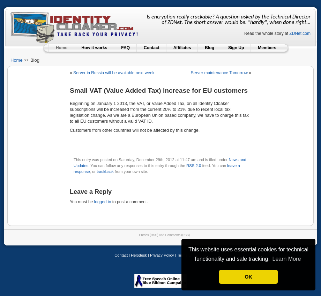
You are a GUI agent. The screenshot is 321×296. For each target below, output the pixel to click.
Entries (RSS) (148, 235)
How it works (94, 47)
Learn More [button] (286, 259)
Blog (209, 47)
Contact (151, 47)
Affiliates (182, 47)
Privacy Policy (162, 255)
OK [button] (248, 277)
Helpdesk (139, 255)
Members (267, 47)
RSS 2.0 (193, 166)
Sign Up (236, 47)
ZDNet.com (300, 33)
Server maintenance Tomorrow (219, 72)
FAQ (125, 47)
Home (61, 47)
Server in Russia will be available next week (114, 72)
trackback (105, 171)
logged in (102, 201)
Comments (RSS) (177, 235)
